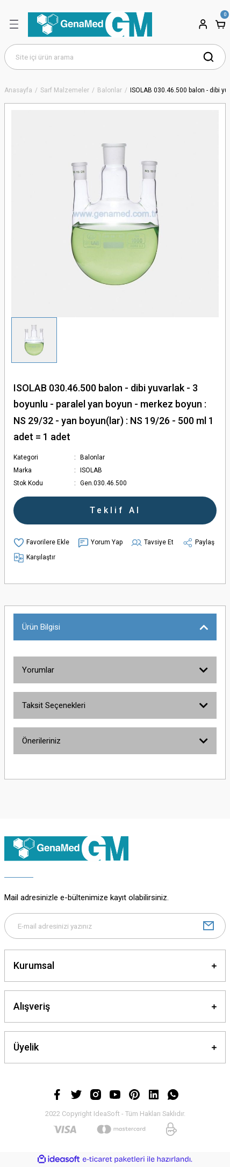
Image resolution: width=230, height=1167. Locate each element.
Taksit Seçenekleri (53, 705)
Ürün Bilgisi (41, 627)
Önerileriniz (41, 741)
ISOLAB (91, 470)
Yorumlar (38, 670)
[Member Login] (203, 24)
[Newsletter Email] (115, 926)
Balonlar (92, 457)
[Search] (115, 57)
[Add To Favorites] (41, 542)
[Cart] (220, 24)
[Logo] (90, 24)
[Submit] (208, 926)
